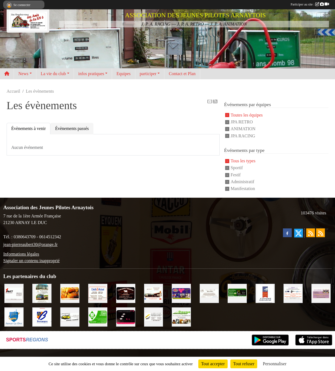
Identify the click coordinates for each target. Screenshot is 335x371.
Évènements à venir (28, 128)
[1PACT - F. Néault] (14, 292)
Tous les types (243, 160)
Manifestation (243, 188)
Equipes (123, 73)
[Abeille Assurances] (153, 316)
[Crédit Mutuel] (97, 292)
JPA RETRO (242, 122)
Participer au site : (310, 4)
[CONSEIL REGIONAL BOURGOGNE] (41, 316)
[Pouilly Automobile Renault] (153, 292)
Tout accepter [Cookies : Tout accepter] (213, 363)
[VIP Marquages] (181, 292)
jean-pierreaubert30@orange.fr (30, 244)
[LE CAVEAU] (321, 292)
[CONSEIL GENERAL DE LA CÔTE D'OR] (265, 292)
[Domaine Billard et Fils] (209, 292)
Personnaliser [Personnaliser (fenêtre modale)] (275, 363)
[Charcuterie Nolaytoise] (125, 292)
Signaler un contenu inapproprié (31, 260)
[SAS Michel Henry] (237, 292)
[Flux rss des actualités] (310, 232)
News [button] (23, 73)
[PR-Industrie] (293, 292)
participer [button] (148, 73)
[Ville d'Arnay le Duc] (14, 316)
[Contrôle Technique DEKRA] (97, 316)
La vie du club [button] (53, 73)
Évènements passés (72, 128)
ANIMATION (243, 129)
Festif (235, 174)
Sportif (237, 168)
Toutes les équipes (247, 115)
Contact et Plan (182, 73)
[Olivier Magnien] (69, 292)
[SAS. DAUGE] (181, 316)
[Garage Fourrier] (69, 316)
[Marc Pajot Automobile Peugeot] (41, 292)
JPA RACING (243, 136)
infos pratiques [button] (91, 73)
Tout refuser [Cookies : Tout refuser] (243, 363)
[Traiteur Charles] (125, 316)
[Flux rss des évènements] (320, 232)
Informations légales (21, 254)
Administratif (242, 181)
